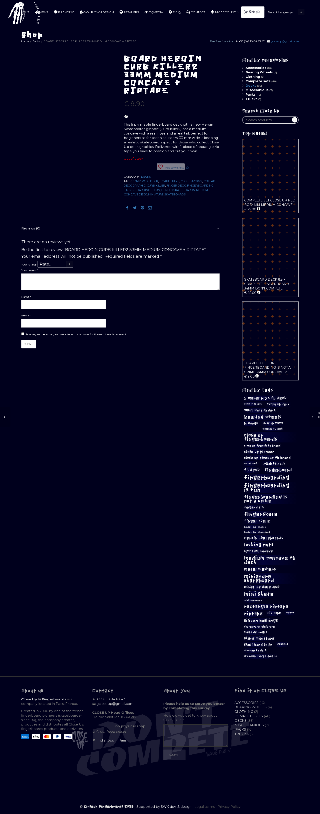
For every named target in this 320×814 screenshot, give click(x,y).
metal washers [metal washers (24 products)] (260, 569)
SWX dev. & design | (177, 806)
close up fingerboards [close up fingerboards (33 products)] (260, 437)
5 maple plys (169, 181)
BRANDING (64, 12)
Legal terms (204, 806)
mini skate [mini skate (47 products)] (259, 594)
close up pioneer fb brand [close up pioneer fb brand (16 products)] (267, 458)
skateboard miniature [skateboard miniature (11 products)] (259, 626)
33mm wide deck (145, 181)
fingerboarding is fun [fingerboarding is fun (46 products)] (267, 487)
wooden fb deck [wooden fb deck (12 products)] (255, 650)
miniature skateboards (167, 194)
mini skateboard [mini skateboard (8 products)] (253, 600)
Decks (36, 41)
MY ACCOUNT (223, 12)
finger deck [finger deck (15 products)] (254, 507)
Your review (29, 270)
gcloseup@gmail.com (285, 41)
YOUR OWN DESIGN (97, 12)
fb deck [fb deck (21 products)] (252, 470)
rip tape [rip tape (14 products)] (274, 613)
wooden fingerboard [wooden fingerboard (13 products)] (260, 656)
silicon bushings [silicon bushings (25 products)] (261, 620)
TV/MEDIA (153, 12)
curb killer (156, 185)
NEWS (41, 12)
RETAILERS (129, 12)
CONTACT (195, 12)
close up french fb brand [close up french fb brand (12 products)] (262, 445)
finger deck (176, 185)
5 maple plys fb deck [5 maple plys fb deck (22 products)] (265, 398)
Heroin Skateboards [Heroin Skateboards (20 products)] (263, 538)
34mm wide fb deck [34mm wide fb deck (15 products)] (260, 410)
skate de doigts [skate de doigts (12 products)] (255, 632)
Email (26, 315)
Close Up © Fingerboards (43, 699)
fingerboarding (200, 185)
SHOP (252, 12)
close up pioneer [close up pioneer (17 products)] (259, 452)
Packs (251, 94)
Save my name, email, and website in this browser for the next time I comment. (76, 334)
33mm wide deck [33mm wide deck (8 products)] (253, 404)
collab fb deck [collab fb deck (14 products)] (273, 463)
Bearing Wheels (259, 72)
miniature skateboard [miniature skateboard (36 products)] (259, 579)
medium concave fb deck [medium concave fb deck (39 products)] (270, 560)
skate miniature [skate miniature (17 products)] (259, 638)
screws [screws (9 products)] (290, 612)
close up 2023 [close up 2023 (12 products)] (272, 423)
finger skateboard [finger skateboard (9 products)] (255, 527)
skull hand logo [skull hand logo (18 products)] (258, 645)
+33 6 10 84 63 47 (110, 699)
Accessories (256, 68)
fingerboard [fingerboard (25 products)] (278, 470)
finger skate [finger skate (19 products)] (257, 521)
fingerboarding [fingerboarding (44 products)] (267, 477)
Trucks (251, 99)
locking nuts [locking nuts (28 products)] (259, 544)
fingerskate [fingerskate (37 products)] (261, 514)
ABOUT (21, 12)
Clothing (253, 77)
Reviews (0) (30, 228)
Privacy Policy (229, 806)
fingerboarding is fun (142, 190)
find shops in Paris (111, 740)
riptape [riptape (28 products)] (253, 613)
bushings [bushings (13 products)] (251, 423)
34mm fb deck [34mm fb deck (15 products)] (278, 404)
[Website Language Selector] (285, 12)
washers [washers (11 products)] (282, 644)
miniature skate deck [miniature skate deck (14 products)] (262, 587)
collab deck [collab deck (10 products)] (251, 463)
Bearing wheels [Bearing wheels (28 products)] (262, 417)
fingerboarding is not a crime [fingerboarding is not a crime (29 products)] (265, 498)
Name (26, 296)
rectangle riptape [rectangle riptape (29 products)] (266, 606)
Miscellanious (257, 90)
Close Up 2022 (191, 181)
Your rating (29, 264)
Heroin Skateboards (178, 190)
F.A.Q (174, 12)
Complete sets (258, 81)
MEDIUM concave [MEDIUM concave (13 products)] (258, 551)
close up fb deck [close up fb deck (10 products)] (272, 429)
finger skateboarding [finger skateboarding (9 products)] (257, 532)
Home (25, 41)
